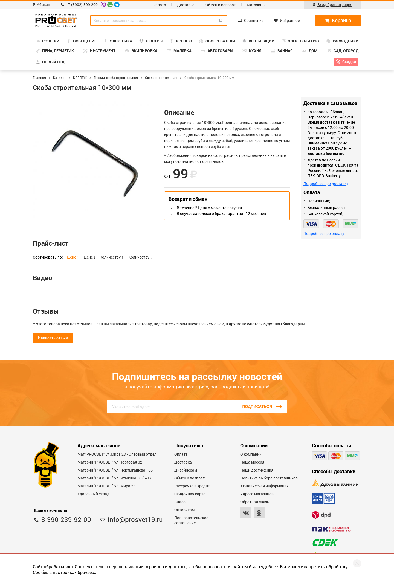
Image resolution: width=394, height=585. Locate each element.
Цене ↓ (89, 257)
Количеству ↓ (140, 257)
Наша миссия (252, 462)
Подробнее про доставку (325, 183)
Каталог (59, 77)
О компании (251, 454)
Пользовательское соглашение (191, 520)
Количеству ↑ (112, 257)
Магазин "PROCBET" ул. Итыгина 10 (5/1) (114, 478)
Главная (39, 77)
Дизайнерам (185, 470)
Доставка (186, 4)
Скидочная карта (189, 493)
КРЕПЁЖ (80, 77)
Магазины (256, 4)
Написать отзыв (53, 338)
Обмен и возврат (220, 4)
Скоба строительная (161, 77)
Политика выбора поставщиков (269, 478)
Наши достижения (256, 470)
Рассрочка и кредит (192, 486)
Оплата (159, 4)
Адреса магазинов (257, 493)
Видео (180, 501)
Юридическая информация (264, 486)
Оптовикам (184, 509)
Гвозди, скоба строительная (116, 77)
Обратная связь (254, 501)
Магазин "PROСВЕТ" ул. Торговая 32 (109, 462)
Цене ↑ (73, 257)
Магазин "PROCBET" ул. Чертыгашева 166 (115, 470)
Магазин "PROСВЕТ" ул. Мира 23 (106, 486)
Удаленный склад (93, 493)
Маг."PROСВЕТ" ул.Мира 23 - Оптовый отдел (117, 454)
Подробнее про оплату (323, 233)
